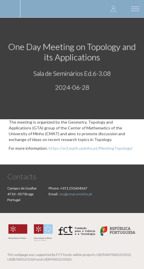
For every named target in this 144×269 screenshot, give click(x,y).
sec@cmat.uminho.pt (75, 194)
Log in (113, 8)
